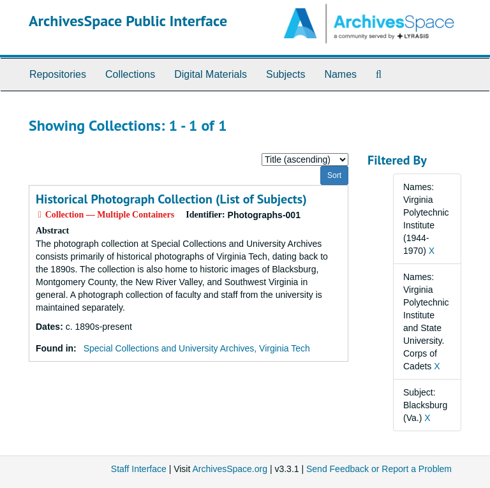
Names (340, 74)
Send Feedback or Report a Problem (379, 469)
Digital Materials (210, 74)
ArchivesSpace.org (229, 469)
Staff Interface (139, 469)
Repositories (57, 74)
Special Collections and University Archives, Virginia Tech (197, 348)
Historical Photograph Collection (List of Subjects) (171, 199)
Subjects (285, 74)
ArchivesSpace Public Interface (128, 21)
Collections (130, 74)
